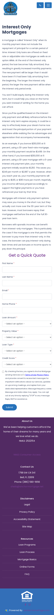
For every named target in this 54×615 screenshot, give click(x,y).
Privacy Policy (43, 375)
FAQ (27, 574)
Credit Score (9, 358)
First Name (8, 263)
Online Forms (27, 566)
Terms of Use (30, 375)
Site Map (27, 526)
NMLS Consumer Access (27, 454)
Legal (27, 504)
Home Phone (9, 304)
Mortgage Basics (27, 559)
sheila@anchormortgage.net (27, 486)
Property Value (10, 331)
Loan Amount (9, 317)
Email (5, 290)
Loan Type (8, 344)
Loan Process (27, 552)
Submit (9, 407)
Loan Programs (27, 544)
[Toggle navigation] (48, 5)
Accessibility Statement (27, 519)
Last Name (8, 276)
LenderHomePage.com (37, 610)
